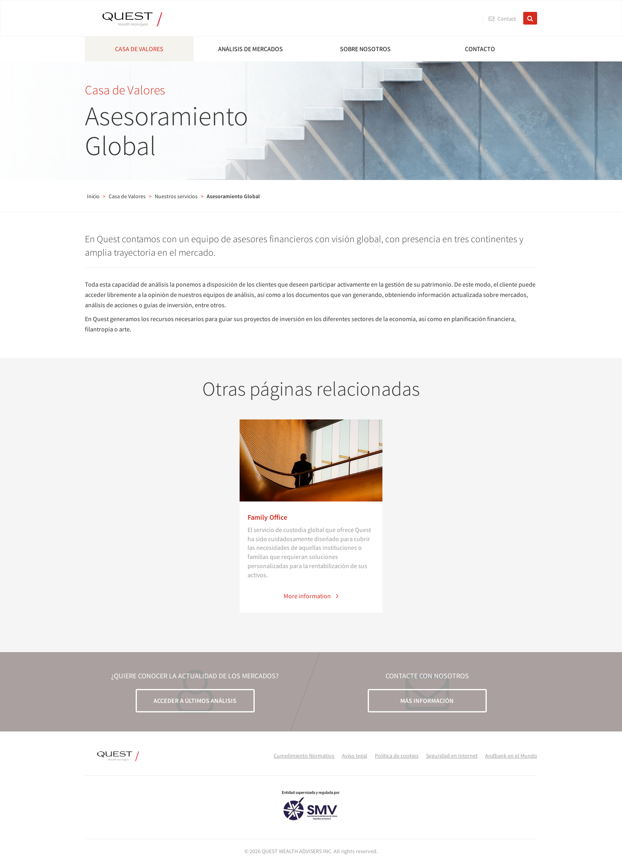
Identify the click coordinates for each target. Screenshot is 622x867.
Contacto (480, 49)
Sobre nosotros (365, 49)
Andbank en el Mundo (511, 755)
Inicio (93, 196)
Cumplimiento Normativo (304, 755)
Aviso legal (354, 755)
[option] (311, 515)
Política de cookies (397, 755)
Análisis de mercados (250, 49)
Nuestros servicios (176, 196)
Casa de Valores (139, 49)
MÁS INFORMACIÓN (427, 700)
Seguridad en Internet (452, 755)
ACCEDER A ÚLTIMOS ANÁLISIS (195, 700)
